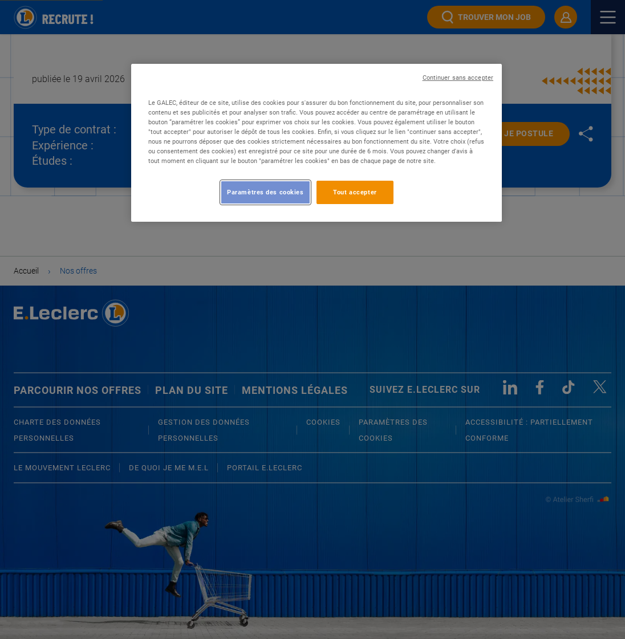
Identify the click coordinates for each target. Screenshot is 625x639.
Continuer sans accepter (458, 78)
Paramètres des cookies (265, 192)
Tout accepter (354, 192)
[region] (316, 143)
